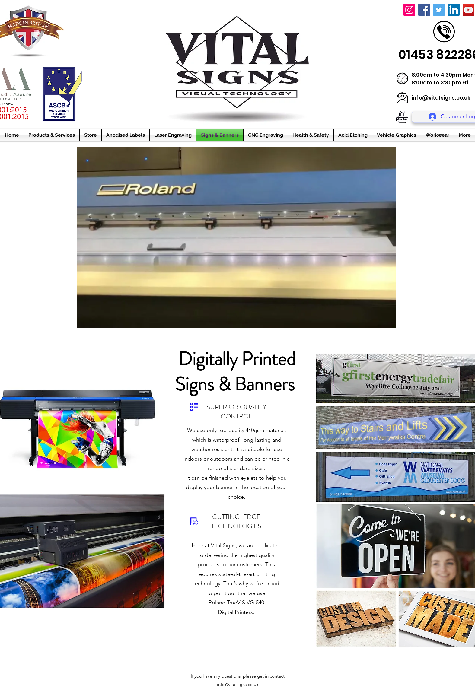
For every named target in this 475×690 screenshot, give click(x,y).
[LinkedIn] (454, 10)
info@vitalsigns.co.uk (441, 97)
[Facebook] (424, 10)
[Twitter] (439, 10)
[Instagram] (409, 10)
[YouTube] (468, 10)
